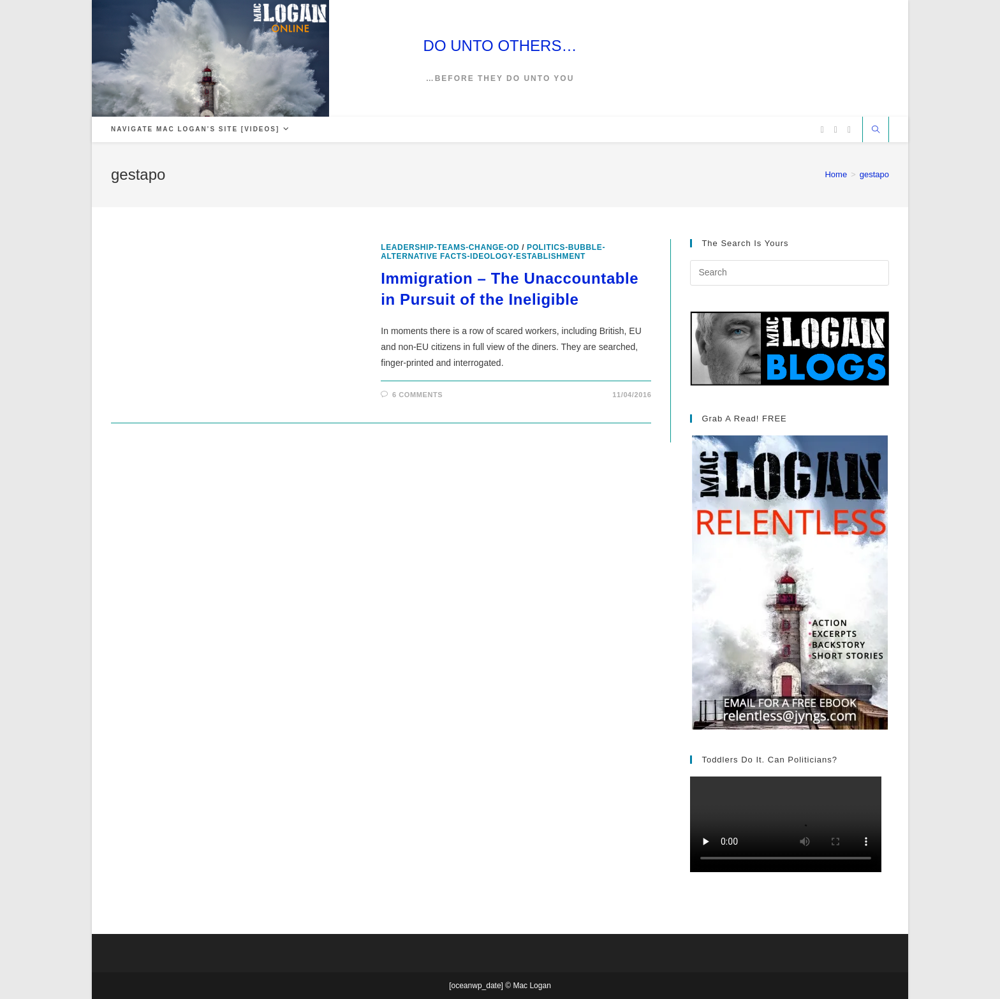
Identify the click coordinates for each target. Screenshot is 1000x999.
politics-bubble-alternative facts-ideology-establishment (493, 252)
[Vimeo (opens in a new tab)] (849, 130)
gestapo (874, 174)
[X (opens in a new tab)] (822, 130)
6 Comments (417, 394)
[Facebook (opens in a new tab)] (835, 130)
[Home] (836, 174)
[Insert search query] (789, 273)
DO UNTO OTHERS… (500, 45)
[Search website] (876, 131)
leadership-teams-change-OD (450, 247)
